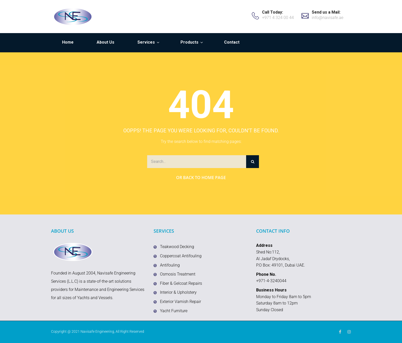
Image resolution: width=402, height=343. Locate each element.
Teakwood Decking (177, 246)
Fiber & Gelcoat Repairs (181, 283)
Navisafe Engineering (97, 331)
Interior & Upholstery (178, 292)
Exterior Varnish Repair (180, 301)
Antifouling (170, 265)
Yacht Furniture (173, 310)
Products (189, 42)
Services (146, 42)
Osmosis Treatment (177, 274)
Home (68, 42)
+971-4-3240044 (271, 280)
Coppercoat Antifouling (181, 255)
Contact (231, 42)
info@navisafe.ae (327, 17)
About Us (105, 42)
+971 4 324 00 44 (278, 17)
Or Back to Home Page (201, 177)
